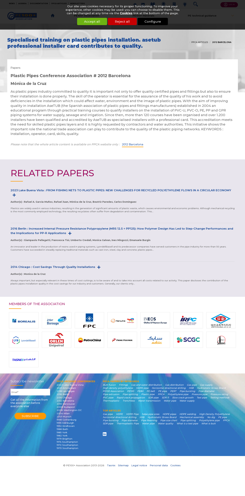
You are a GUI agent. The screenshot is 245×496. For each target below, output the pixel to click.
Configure (152, 21)
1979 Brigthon (64, 438)
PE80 (140, 391)
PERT (173, 391)
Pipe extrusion (111, 394)
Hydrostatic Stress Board (211, 388)
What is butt (208, 423)
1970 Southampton (67, 448)
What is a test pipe (187, 423)
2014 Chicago (64, 397)
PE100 (130, 391)
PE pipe (162, 391)
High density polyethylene (118, 388)
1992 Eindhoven (66, 426)
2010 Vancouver (66, 404)
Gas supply (206, 385)
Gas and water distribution (146, 385)
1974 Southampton (67, 442)
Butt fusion (109, 385)
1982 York (62, 435)
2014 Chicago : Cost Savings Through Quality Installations (53, 267)
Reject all (122, 21)
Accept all (92, 21)
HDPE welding (187, 414)
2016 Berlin (63, 394)
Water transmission (149, 400)
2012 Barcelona (221, 42)
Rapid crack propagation (131, 397)
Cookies (126, 13)
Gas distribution (174, 385)
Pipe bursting (187, 391)
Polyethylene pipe (178, 394)
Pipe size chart (168, 420)
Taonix (111, 465)
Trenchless (129, 400)
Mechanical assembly (192, 417)
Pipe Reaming (149, 420)
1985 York (62, 432)
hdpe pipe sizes (150, 414)
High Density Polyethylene (214, 414)
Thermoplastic (111, 400)
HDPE (119, 414)
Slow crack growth (182, 397)
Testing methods (219, 397)
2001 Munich (64, 416)
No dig (211, 417)
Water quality (165, 423)
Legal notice (139, 465)
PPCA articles (199, 42)
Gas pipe (192, 385)
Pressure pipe (199, 394)
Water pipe (170, 400)
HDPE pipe (142, 388)
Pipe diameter (206, 391)
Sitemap (123, 465)
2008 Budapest (66, 407)
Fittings (123, 385)
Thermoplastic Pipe (127, 423)
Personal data (159, 465)
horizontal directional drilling (119, 417)
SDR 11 (165, 397)
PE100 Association (113, 391)
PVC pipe (108, 397)
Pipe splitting (130, 394)
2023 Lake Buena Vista (70, 385)
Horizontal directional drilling (169, 388)
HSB (191, 388)
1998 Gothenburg (66, 419)
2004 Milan (63, 413)
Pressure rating (219, 394)
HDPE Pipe (132, 414)
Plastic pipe (148, 394)
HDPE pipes (169, 414)
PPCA (161, 394)
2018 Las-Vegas (66, 391)
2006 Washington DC (69, 410)
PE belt (151, 391)
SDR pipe (153, 397)
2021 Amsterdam (66, 388)
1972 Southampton (67, 445)
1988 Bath (62, 429)
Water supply (187, 400)
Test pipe (202, 397)
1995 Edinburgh (65, 423)
